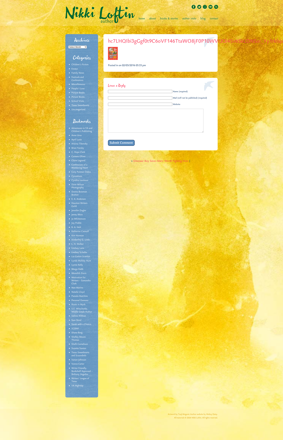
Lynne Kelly (77, 264)
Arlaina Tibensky (79, 143)
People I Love (78, 88)
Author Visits (189, 18)
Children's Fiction (79, 64)
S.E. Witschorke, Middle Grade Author (81, 310)
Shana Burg (76, 332)
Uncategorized (78, 109)
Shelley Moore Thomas (78, 338)
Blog (203, 18)
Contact (214, 18)
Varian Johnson (78, 359)
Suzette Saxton (78, 348)
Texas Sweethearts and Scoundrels (80, 354)
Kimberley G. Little (80, 239)
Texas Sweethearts (80, 105)
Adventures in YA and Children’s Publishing (81, 130)
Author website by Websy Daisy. (204, 414)
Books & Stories (169, 18)
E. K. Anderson (78, 199)
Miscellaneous (78, 84)
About (152, 18)
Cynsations (76, 176)
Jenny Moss (77, 214)
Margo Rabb (77, 269)
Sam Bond (76, 320)
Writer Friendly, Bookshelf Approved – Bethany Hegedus (82, 371)
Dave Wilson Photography (77, 186)
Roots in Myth (78, 304)
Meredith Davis (78, 273)
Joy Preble (76, 223)
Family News (77, 73)
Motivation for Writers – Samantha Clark (81, 280)
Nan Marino (77, 287)
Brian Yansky (77, 148)
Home (142, 18)
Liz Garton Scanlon (80, 256)
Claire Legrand (78, 160)
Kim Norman (77, 235)
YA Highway (77, 385)
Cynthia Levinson (79, 180)
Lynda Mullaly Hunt (81, 260)
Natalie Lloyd (78, 292)
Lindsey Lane (77, 248)
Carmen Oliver (78, 156)
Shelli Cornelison (79, 344)
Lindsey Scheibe (79, 252)
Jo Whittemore (78, 218)
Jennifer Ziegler (78, 210)
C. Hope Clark (78, 152)
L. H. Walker (77, 244)
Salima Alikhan (78, 316)
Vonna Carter (77, 363)
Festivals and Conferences (77, 79)
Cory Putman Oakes (81, 172)
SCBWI (75, 328)
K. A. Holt (76, 227)
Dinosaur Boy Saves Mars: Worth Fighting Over (161, 165)
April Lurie (76, 139)
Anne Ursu (76, 135)
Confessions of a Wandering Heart (79, 166)
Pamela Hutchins (79, 296)
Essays (74, 68)
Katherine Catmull (80, 231)
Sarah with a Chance (81, 324)
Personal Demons (79, 300)
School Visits (77, 101)
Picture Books (78, 92)
